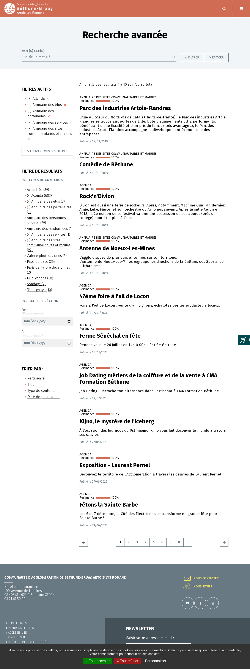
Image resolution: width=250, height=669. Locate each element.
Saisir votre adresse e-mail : (150, 638)
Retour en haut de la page (241, 564)
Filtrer (193, 57)
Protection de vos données (28, 642)
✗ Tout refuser (127, 661)
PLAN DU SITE (17, 637)
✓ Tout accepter (97, 661)
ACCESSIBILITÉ (17, 632)
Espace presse (18, 623)
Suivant (224, 542)
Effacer (218, 57)
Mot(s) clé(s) (33, 51)
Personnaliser (155, 661)
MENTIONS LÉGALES (21, 628)
